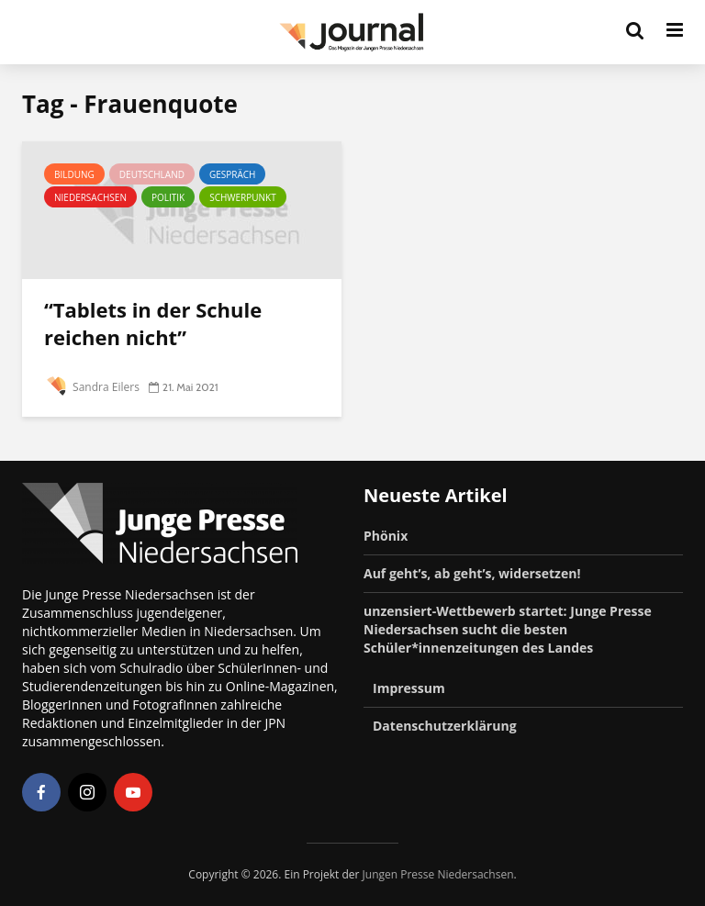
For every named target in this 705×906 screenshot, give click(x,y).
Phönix (386, 535)
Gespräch (232, 174)
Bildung (74, 174)
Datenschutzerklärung (445, 725)
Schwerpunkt (242, 197)
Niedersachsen (90, 197)
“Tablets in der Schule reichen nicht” (153, 323)
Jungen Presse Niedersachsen (438, 874)
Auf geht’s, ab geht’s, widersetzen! (472, 573)
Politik (168, 197)
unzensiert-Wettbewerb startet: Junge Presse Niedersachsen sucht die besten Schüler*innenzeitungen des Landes (508, 629)
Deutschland (152, 174)
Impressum (409, 688)
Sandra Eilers (92, 387)
